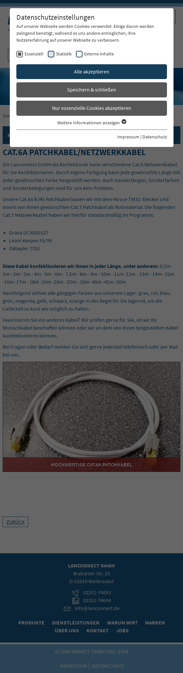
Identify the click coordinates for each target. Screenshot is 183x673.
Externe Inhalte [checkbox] (99, 54)
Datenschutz (154, 137)
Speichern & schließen (91, 89)
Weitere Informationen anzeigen (91, 123)
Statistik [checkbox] (64, 54)
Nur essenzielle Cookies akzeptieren (91, 108)
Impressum (128, 137)
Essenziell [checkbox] (34, 54)
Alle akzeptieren (91, 71)
